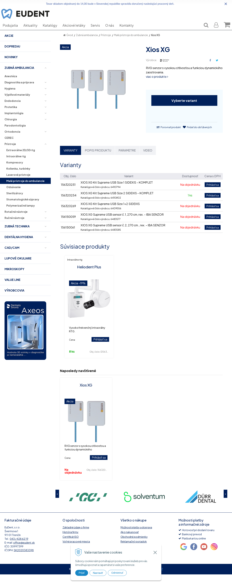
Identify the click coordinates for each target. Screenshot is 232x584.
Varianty (70, 160)
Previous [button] (57, 503)
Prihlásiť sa (100, 349)
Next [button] (225, 503)
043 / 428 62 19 (19, 548)
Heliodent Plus (89, 276)
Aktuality (33, 31)
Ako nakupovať (130, 541)
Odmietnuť (117, 572)
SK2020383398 (24, 559)
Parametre (127, 160)
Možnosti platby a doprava (136, 537)
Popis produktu (98, 160)
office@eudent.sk (24, 552)
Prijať (82, 572)
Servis (98, 31)
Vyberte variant (184, 110)
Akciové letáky (76, 31)
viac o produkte (157, 86)
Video (147, 160)
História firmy (70, 541)
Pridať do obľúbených (197, 136)
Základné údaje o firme (76, 537)
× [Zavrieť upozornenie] (225, 4)
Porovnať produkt (169, 136)
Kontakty (129, 31)
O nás (112, 31)
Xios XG (86, 394)
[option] (88, 506)
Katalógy (52, 31)
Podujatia (13, 31)
